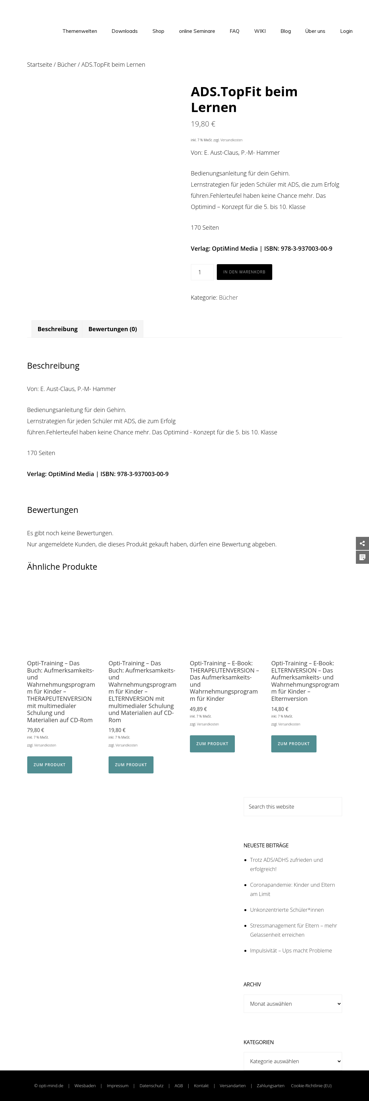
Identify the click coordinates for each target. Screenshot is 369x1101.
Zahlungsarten (270, 1086)
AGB (178, 1086)
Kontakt (201, 1086)
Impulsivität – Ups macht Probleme (291, 950)
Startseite (39, 64)
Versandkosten (231, 140)
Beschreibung (58, 329)
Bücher (66, 64)
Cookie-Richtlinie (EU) (311, 1086)
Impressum (118, 1086)
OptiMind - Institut (35, 13)
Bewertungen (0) (112, 329)
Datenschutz (151, 1086)
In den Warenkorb (244, 272)
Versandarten (233, 1086)
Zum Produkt (50, 765)
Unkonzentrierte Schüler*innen (287, 909)
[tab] (57, 329)
